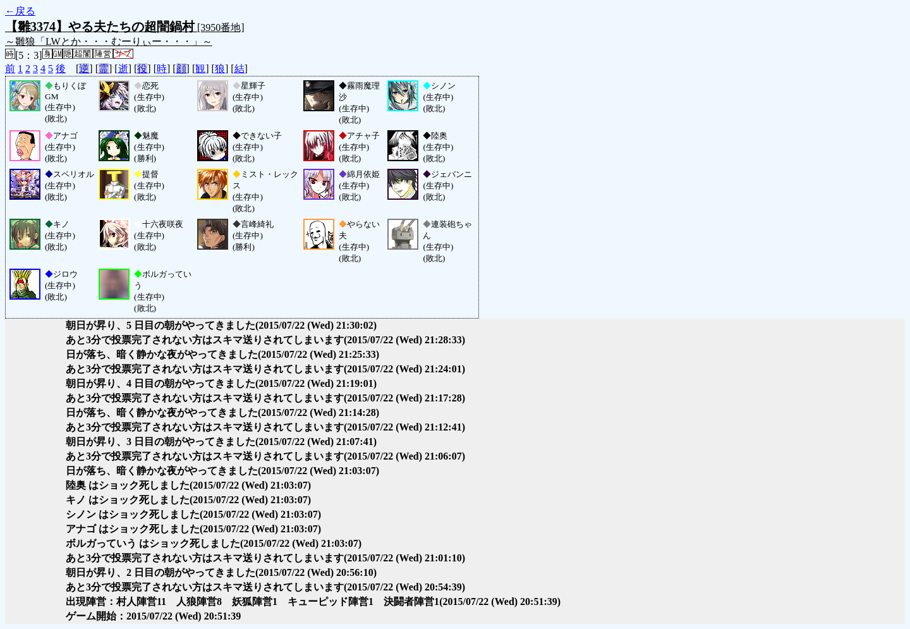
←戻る (20, 11)
